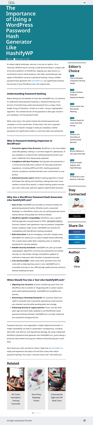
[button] (84, 2)
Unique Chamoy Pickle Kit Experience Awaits (77, 95)
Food (72, 75)
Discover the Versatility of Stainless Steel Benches (76, 140)
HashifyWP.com (37, 81)
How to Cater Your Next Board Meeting (77, 110)
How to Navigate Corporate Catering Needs (77, 81)
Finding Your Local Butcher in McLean (77, 185)
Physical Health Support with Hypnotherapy (76, 171)
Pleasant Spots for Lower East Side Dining (77, 124)
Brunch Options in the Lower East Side (77, 156)
